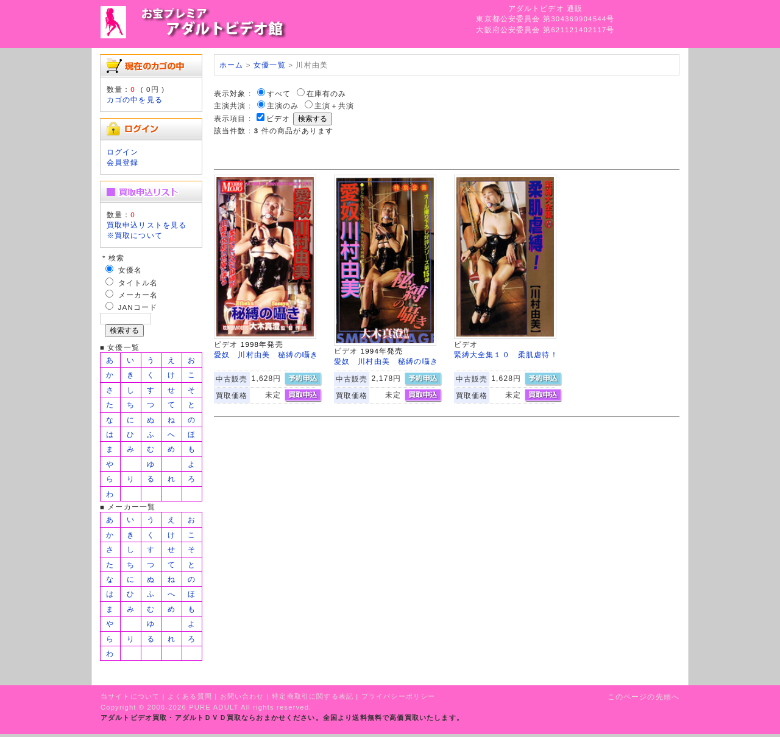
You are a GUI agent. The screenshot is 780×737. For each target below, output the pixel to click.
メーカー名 (138, 295)
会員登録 (123, 162)
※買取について (135, 235)
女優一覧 (270, 65)
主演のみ (283, 106)
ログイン (123, 152)
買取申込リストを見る (147, 225)
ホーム (231, 65)
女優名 (130, 270)
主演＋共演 (334, 106)
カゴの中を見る (135, 99)
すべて (279, 93)
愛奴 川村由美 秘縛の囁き (266, 354)
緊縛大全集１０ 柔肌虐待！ (506, 354)
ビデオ (278, 118)
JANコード (138, 307)
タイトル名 (138, 283)
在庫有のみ (327, 93)
